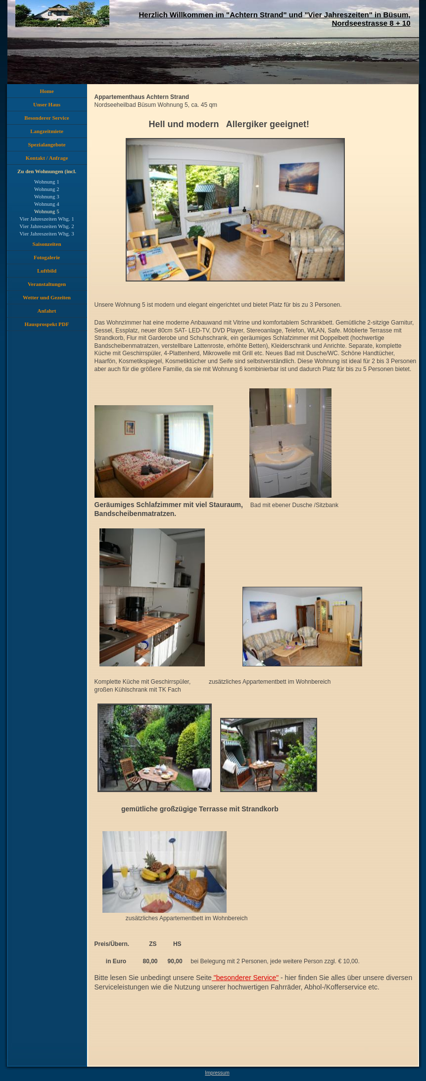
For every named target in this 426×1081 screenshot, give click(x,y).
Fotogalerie (47, 257)
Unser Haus (46, 104)
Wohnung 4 (46, 204)
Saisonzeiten (46, 244)
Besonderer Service (46, 118)
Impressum (217, 1073)
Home (46, 91)
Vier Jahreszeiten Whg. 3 (46, 233)
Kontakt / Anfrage (47, 158)
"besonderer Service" (245, 978)
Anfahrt (47, 311)
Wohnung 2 (46, 189)
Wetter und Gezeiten (47, 297)
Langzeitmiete (46, 131)
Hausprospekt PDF (47, 324)
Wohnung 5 (46, 211)
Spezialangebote (47, 144)
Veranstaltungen (47, 284)
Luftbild (46, 271)
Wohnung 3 (46, 196)
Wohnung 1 (46, 182)
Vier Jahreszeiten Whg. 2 (46, 226)
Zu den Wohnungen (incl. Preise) (46, 173)
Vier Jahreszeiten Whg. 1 (46, 219)
